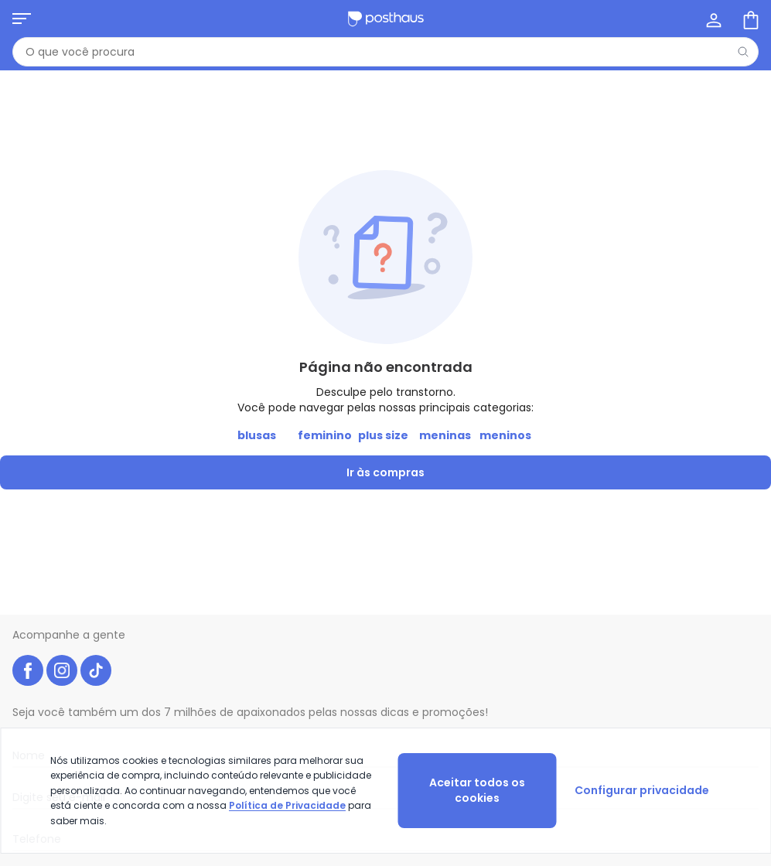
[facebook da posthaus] (27, 670)
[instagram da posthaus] (61, 670)
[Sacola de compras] (749, 18)
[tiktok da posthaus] (95, 670)
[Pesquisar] (743, 52)
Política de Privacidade (287, 805)
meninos (505, 435)
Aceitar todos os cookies (477, 790)
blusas (256, 435)
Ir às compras (385, 472)
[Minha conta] (712, 18)
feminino (325, 435)
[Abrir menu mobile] (21, 18)
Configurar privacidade (642, 790)
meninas (445, 435)
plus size (383, 435)
